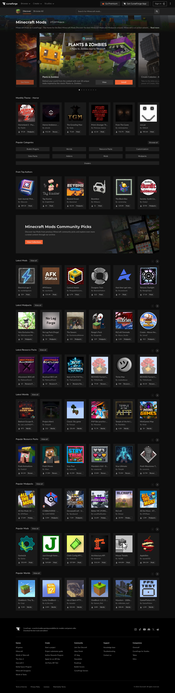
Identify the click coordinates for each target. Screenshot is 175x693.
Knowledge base (109, 647)
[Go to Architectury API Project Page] (99, 549)
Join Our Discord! (80, 647)
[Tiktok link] (140, 629)
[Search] (157, 11)
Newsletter (78, 659)
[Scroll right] (157, 261)
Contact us (107, 655)
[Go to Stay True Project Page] (75, 460)
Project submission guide (54, 651)
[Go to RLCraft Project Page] (124, 504)
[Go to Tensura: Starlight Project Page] (148, 281)
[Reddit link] (157, 629)
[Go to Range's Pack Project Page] (99, 326)
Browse (26, 3)
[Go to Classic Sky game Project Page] (75, 415)
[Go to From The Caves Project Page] (124, 118)
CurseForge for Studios (141, 651)
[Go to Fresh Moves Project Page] (51, 460)
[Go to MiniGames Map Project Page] (148, 415)
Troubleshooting (109, 651)
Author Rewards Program (54, 655)
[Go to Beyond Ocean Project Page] (75, 192)
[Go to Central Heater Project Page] (75, 281)
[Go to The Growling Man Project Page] (75, 118)
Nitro (134, 659)
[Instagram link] (135, 629)
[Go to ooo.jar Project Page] (148, 118)
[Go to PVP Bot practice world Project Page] (99, 415)
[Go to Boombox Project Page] (99, 192)
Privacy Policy (35, 687)
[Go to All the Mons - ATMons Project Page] (148, 504)
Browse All (38, 11)
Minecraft (19, 651)
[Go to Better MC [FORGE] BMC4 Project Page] (99, 504)
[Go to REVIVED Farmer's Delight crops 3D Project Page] (148, 370)
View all (34, 261)
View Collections (34, 242)
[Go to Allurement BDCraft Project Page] (26, 370)
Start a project (50, 647)
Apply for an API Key (52, 659)
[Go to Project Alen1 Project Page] (51, 415)
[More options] (170, 3)
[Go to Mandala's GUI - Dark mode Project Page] (99, 460)
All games (19, 647)
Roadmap (77, 663)
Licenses (46, 687)
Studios (49, 3)
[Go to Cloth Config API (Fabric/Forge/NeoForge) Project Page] (75, 549)
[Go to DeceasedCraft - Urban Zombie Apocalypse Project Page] (75, 504)
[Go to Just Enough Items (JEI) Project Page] (51, 549)
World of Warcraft (22, 655)
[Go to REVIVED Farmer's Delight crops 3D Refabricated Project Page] (99, 370)
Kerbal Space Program (24, 667)
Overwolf (136, 647)
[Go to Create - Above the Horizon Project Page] (148, 326)
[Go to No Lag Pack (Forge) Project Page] (51, 326)
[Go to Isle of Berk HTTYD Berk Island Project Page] (75, 594)
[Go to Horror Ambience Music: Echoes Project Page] (51, 118)
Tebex (135, 655)
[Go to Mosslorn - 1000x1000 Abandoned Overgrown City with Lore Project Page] (124, 594)
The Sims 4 (20, 659)
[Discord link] (148, 629)
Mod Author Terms (59, 687)
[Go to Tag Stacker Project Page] (51, 192)
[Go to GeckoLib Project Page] (26, 549)
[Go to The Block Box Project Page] (124, 192)
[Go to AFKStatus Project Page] (51, 281)
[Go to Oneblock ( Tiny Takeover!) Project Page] (26, 594)
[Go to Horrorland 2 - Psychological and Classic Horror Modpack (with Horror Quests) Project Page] (26, 118)
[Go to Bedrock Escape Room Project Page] (26, 415)
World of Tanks (21, 674)
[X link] (153, 629)
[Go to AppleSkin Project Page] (148, 549)
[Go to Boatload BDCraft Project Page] (51, 370)
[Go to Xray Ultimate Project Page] (124, 460)
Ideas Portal (78, 651)
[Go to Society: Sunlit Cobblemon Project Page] (148, 192)
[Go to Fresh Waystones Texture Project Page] (148, 460)
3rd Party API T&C (51, 663)
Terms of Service (21, 687)
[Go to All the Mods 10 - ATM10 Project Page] (26, 504)
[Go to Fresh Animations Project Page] (26, 460)
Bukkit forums (79, 667)
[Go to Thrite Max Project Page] (124, 370)
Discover (27, 11)
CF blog (77, 655)
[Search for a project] (115, 11)
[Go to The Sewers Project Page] (75, 326)
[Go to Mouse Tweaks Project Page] (124, 549)
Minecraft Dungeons (23, 671)
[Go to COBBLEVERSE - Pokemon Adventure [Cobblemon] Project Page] (51, 504)
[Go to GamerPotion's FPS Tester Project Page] (148, 594)
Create (37, 3)
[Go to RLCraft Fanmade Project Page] (124, 326)
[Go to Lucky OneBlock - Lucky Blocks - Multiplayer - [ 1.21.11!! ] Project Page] (51, 594)
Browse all (153, 142)
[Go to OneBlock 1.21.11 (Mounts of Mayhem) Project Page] (99, 594)
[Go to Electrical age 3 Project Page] (26, 281)
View (104, 82)
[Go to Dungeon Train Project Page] (99, 281)
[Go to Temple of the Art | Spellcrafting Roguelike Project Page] (124, 415)
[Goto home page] (10, 4)
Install (123, 82)
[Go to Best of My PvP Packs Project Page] (75, 370)
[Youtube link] (144, 629)
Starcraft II (20, 663)
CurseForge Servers (81, 671)
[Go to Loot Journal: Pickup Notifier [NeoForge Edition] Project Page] (26, 192)
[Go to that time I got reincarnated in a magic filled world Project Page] (124, 281)
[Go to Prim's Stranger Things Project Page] (99, 118)
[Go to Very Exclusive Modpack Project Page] (26, 326)
